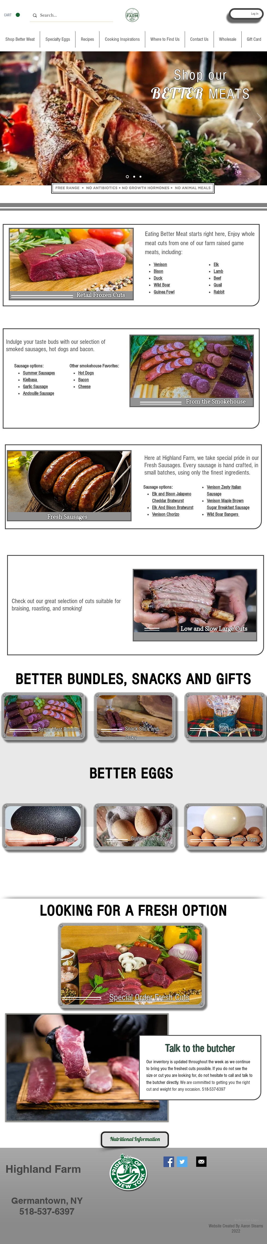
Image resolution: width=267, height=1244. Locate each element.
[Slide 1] (127, 176)
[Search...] (71, 15)
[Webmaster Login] (246, 1220)
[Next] (259, 118)
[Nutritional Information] (135, 1139)
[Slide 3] (140, 177)
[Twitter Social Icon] (182, 1161)
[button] (12, 15)
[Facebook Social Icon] (168, 1161)
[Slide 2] (134, 177)
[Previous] (7, 118)
